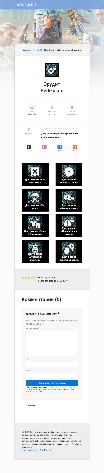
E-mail (29, 370)
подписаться (64, 389)
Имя (28, 359)
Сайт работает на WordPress (36, 450)
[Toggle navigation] (86, 4)
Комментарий (32, 329)
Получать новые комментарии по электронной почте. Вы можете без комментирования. (52, 389)
